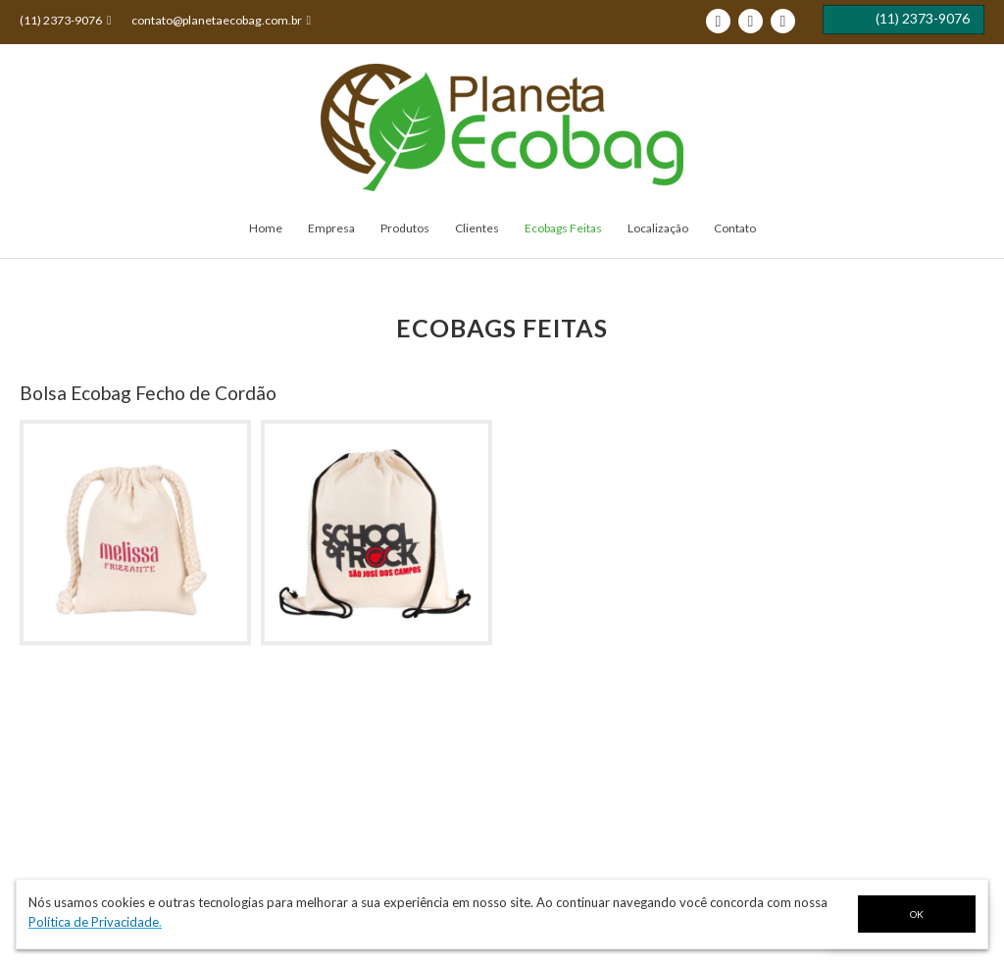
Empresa (331, 228)
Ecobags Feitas (563, 228)
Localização (658, 228)
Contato (735, 228)
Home (265, 228)
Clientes (477, 228)
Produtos (404, 228)
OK (917, 914)
